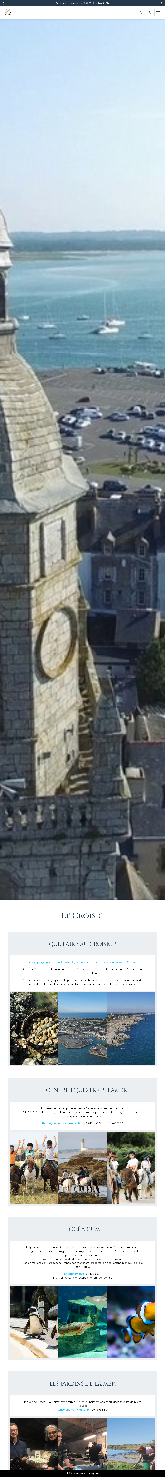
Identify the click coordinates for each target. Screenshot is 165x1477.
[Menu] (157, 12)
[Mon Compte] (149, 12)
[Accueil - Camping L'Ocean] (8, 13)
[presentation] (161, 3)
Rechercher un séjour (83, 1473)
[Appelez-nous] (141, 12)
